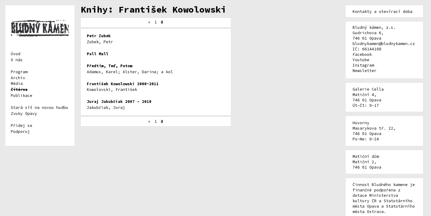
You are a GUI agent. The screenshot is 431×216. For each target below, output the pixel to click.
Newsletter (365, 70)
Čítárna (19, 89)
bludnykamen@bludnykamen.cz (384, 43)
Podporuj (20, 131)
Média (17, 83)
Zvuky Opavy (24, 113)
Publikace (21, 95)
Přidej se (21, 125)
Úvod (15, 53)
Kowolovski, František (123, 86)
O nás (17, 59)
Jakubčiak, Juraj (119, 104)
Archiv (18, 77)
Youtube (361, 59)
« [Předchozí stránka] (149, 22)
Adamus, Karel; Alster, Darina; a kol (130, 68)
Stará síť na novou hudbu (39, 107)
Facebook (362, 54)
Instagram (363, 65)
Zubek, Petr (100, 38)
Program (19, 71)
